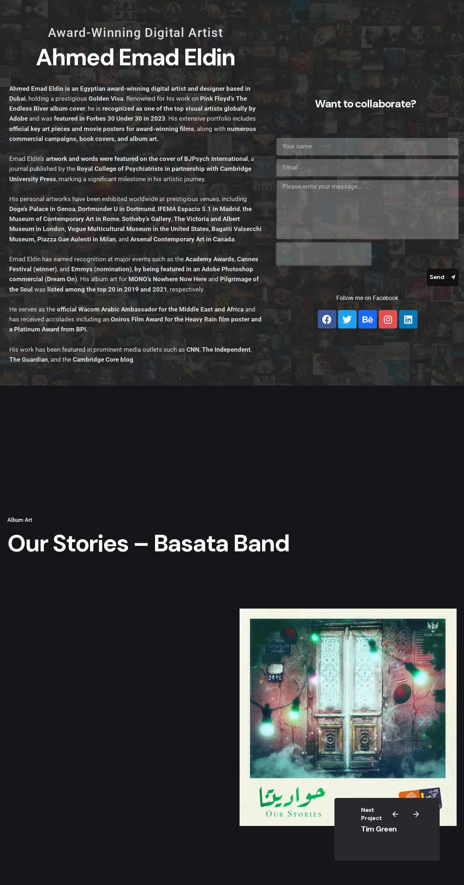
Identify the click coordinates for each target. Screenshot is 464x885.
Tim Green (379, 829)
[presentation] (323, 254)
